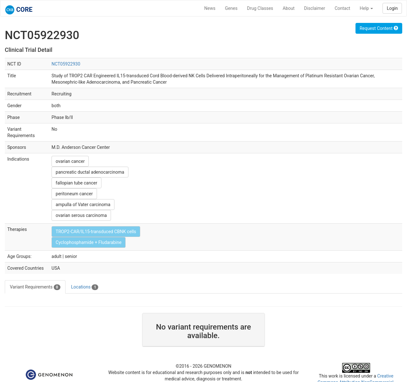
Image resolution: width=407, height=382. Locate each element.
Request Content (379, 28)
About (288, 8)
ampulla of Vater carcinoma (83, 204)
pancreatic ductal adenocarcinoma (90, 172)
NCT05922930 (66, 63)
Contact (342, 8)
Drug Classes (260, 8)
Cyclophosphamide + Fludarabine (88, 242)
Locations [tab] (85, 287)
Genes (231, 8)
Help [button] (366, 8)
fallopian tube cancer (76, 182)
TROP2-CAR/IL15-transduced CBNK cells (96, 231)
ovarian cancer (70, 161)
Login (392, 8)
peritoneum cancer (74, 193)
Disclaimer (314, 8)
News (209, 8)
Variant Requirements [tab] (35, 287)
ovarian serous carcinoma (81, 215)
